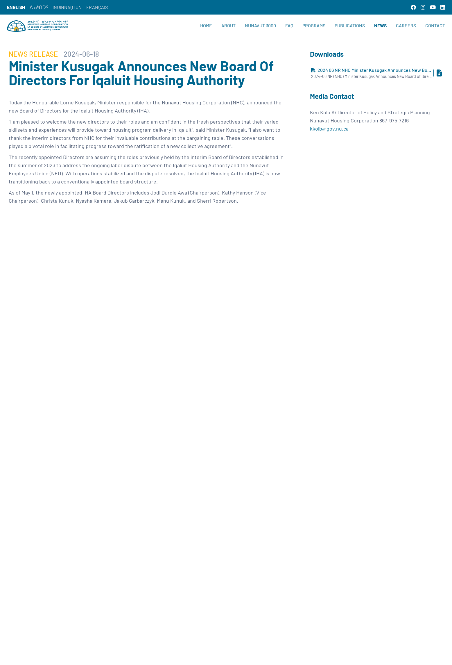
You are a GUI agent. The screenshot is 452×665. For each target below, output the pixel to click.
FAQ (289, 25)
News (380, 25)
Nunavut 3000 (260, 25)
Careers (406, 25)
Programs (313, 25)
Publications (350, 25)
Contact (435, 25)
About (228, 25)
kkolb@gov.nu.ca (329, 128)
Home (206, 25)
